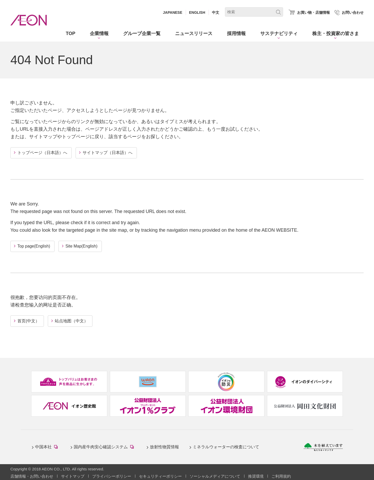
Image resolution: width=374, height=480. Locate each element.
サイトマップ (72, 476)
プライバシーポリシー (111, 476)
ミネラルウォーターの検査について (226, 446)
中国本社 (47, 447)
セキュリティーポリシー (160, 476)
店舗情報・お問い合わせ (31, 476)
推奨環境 (256, 476)
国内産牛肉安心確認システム (105, 447)
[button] (99, 34)
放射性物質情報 (164, 446)
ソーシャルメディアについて (215, 476)
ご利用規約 (281, 476)
